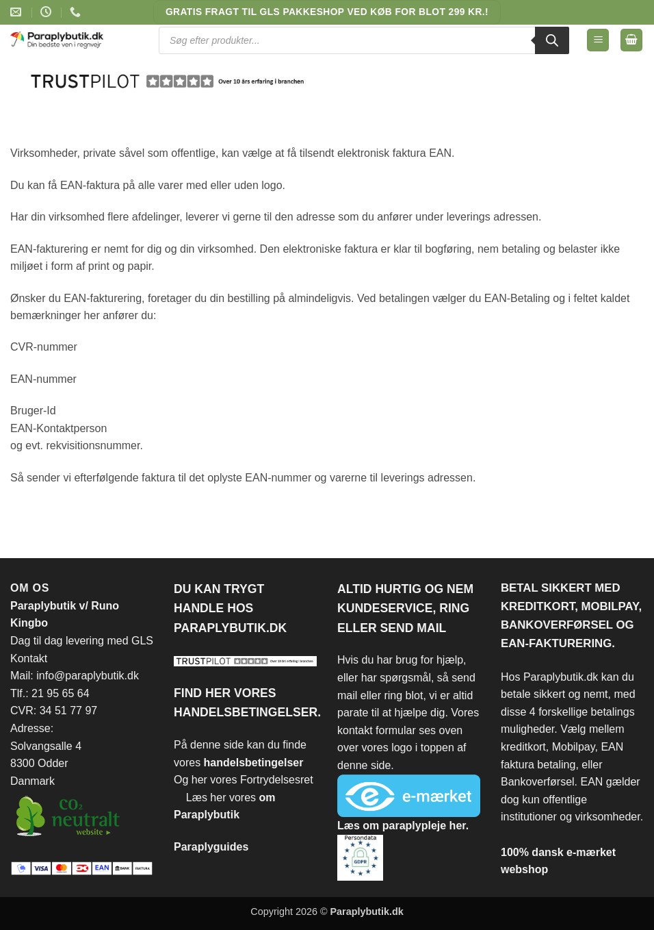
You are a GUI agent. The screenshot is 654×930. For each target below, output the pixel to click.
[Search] (552, 40)
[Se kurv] (631, 40)
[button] (598, 40)
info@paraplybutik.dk (87, 675)
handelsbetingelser (254, 762)
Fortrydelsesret (276, 780)
